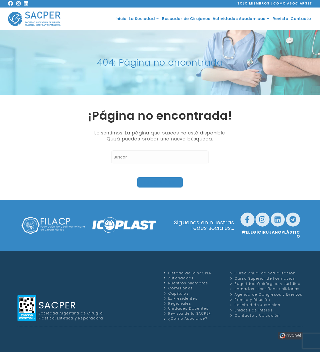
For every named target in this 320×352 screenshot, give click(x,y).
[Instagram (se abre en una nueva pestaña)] (20, 3)
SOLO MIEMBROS (253, 3)
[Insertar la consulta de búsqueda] (160, 157)
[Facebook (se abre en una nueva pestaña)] (12, 3)
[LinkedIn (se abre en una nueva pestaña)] (28, 3)
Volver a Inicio (160, 182)
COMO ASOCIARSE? (292, 3)
